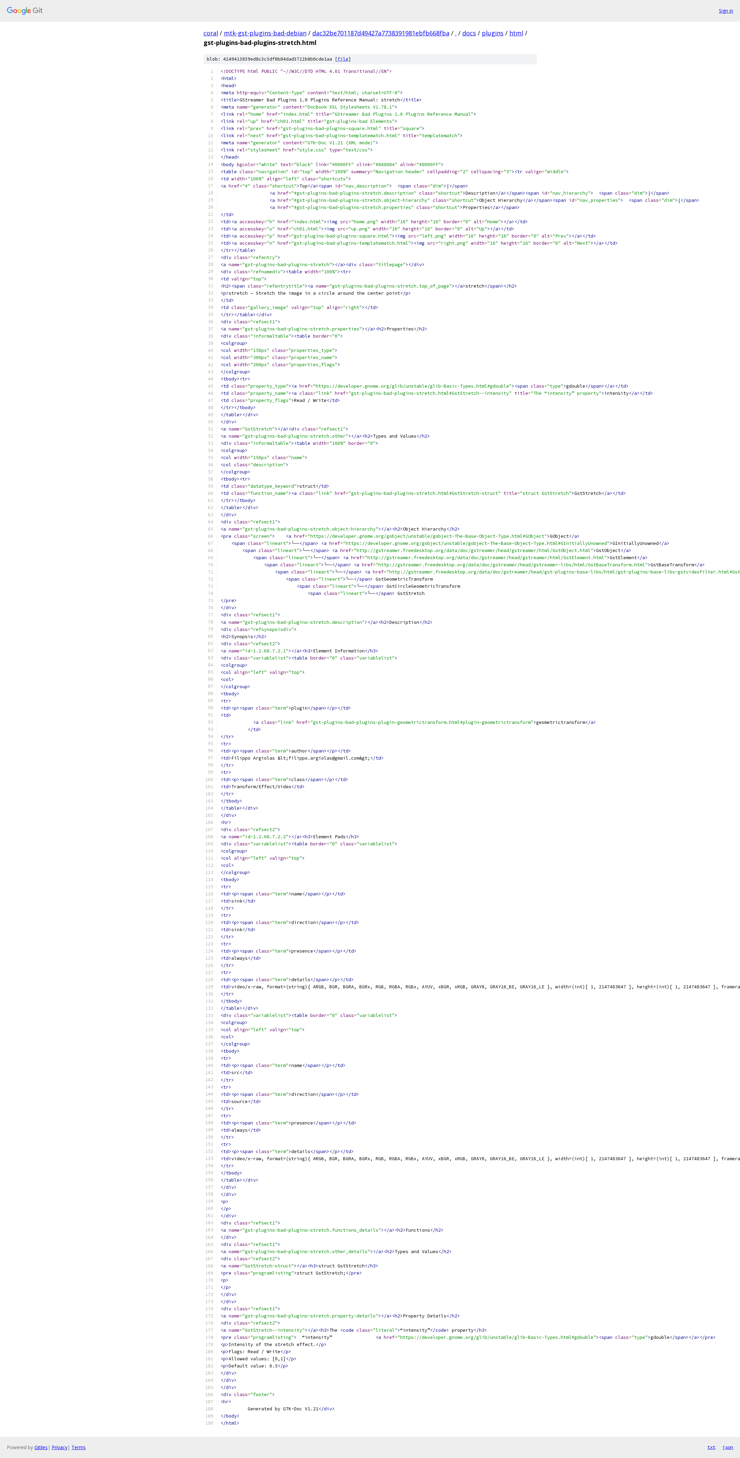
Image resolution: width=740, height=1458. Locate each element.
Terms (78, 1447)
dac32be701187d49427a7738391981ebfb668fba (380, 33)
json (727, 1447)
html (516, 33)
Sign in (726, 10)
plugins (493, 33)
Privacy (59, 1447)
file (343, 59)
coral (210, 33)
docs (469, 33)
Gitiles (41, 1447)
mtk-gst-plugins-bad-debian (265, 33)
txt (711, 1447)
